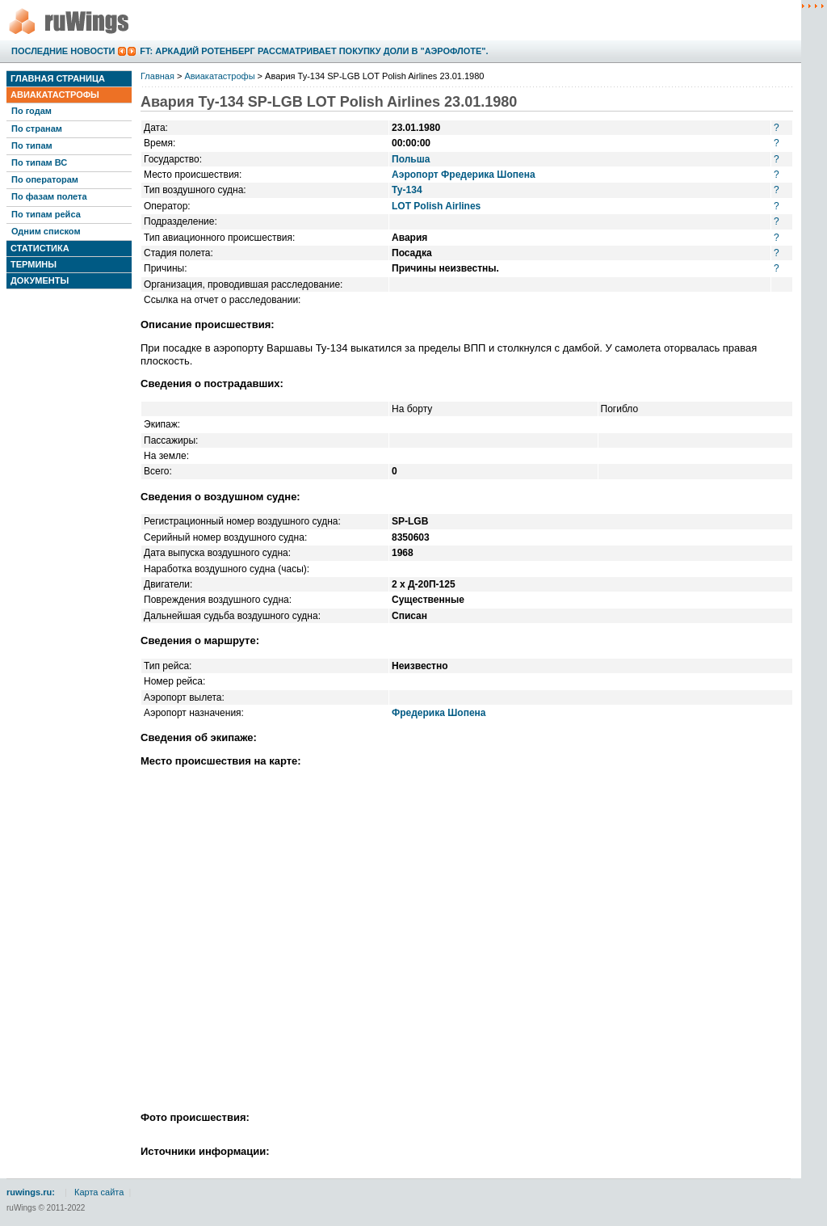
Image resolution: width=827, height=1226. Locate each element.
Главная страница (57, 78)
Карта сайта (99, 1192)
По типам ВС (39, 162)
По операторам (44, 179)
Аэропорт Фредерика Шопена (463, 174)
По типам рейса (46, 214)
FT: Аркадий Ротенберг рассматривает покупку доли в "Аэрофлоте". (314, 51)
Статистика (39, 248)
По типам (31, 145)
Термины (33, 264)
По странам (36, 128)
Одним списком (46, 231)
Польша (411, 159)
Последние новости (63, 51)
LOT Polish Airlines (436, 206)
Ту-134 (407, 190)
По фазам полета (49, 196)
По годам (31, 111)
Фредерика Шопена (439, 712)
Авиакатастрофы (54, 94)
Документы (39, 280)
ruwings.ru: (30, 1192)
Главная (157, 76)
